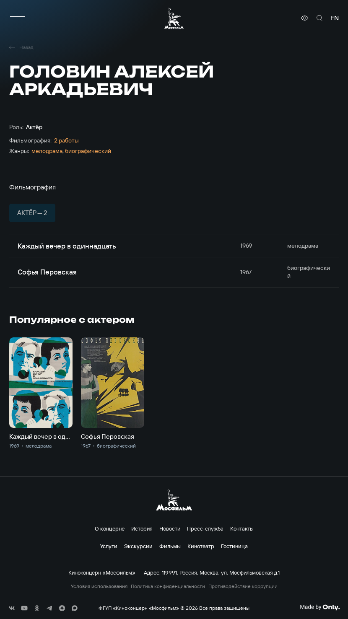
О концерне (110, 528)
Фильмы (170, 546)
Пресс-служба (205, 528)
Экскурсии (138, 546)
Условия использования (99, 586)
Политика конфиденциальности (168, 586)
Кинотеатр (200, 546)
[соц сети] (11, 608)
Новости (169, 528)
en (334, 18)
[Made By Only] (320, 607)
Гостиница (234, 546)
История (142, 528)
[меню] (17, 18)
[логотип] (174, 18)
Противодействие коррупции (243, 586)
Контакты (242, 528)
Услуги (108, 546)
